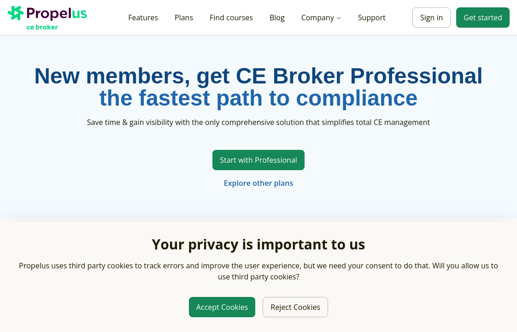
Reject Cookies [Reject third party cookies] (295, 307)
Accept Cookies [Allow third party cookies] (222, 307)
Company (321, 17)
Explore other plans (258, 183)
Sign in (431, 17)
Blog (277, 17)
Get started (483, 17)
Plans (184, 17)
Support (372, 17)
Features (143, 17)
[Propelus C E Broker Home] (48, 18)
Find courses (231, 17)
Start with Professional (258, 160)
